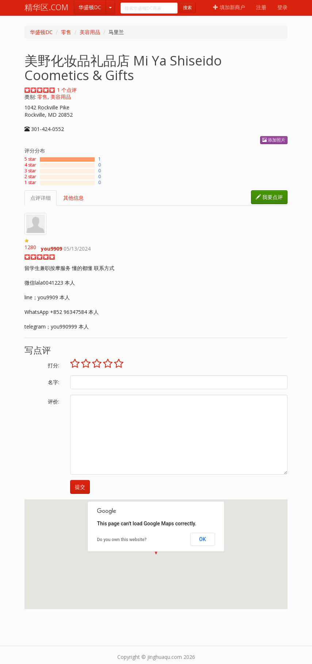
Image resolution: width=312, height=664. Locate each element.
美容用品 (90, 32)
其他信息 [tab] (73, 197)
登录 (282, 7)
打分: (53, 365)
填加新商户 (229, 7)
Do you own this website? (122, 539)
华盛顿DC (90, 7)
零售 (66, 32)
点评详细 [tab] (40, 197)
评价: (53, 401)
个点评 (67, 89)
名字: (53, 382)
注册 (261, 7)
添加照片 (273, 140)
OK (202, 539)
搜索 (187, 7)
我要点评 (269, 197)
